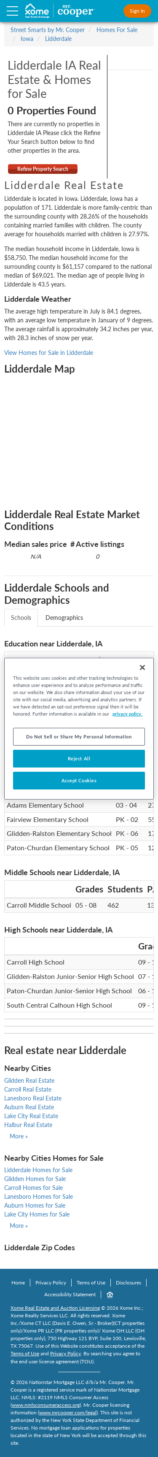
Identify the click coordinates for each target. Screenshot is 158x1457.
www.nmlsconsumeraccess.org (46, 1405)
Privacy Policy (50, 1282)
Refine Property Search (42, 169)
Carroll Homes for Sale (33, 1187)
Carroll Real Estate (27, 1089)
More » (19, 1136)
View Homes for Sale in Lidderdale (48, 352)
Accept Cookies (79, 780)
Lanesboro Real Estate (33, 1098)
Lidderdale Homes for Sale (38, 1169)
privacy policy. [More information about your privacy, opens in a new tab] (127, 713)
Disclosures (128, 1282)
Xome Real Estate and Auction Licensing (55, 1308)
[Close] (142, 667)
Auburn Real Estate (29, 1107)
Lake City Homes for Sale (37, 1214)
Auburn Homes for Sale (34, 1205)
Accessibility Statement (70, 1294)
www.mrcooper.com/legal (67, 1412)
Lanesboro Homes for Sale (38, 1196)
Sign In (137, 11)
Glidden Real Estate (29, 1080)
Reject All (79, 758)
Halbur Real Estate (28, 1124)
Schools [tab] (21, 617)
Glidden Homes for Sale (35, 1178)
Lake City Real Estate (31, 1115)
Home (18, 1282)
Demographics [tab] (64, 617)
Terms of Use (91, 1282)
